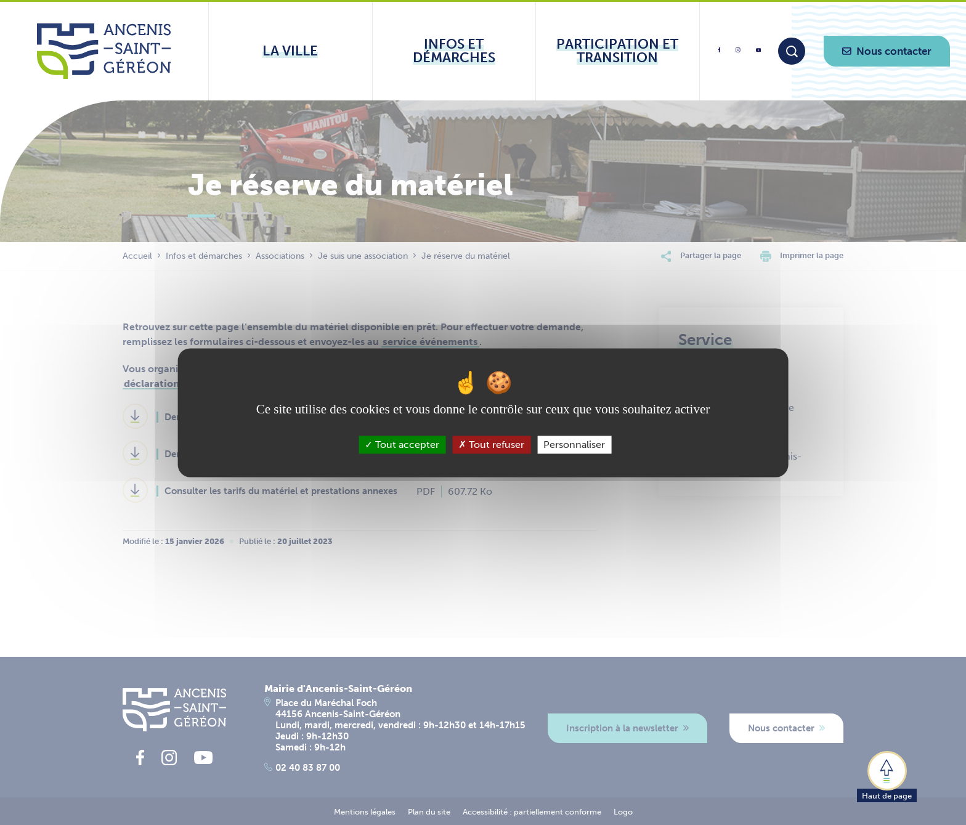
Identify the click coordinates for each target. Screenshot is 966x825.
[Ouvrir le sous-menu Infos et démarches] (454, 51)
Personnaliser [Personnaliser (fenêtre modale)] (574, 444)
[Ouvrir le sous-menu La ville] (290, 51)
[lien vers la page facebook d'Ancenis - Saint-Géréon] (719, 54)
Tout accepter (402, 444)
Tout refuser (491, 444)
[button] (887, 775)
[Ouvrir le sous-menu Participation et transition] (618, 51)
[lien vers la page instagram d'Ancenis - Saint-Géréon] (738, 54)
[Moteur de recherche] (791, 51)
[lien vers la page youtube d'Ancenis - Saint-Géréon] (758, 52)
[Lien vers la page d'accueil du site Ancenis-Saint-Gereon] (104, 51)
